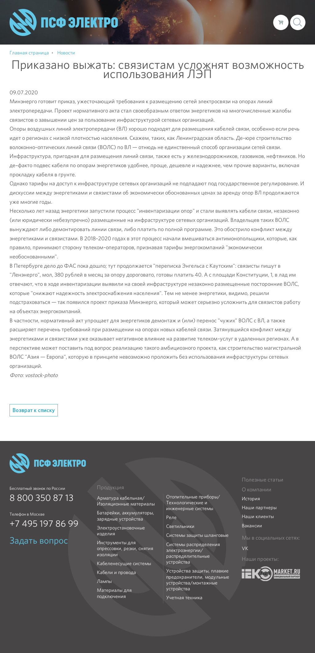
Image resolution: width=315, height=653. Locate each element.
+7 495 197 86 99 (44, 523)
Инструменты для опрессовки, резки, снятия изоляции (125, 548)
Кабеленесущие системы (124, 563)
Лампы (104, 581)
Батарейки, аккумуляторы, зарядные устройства (125, 515)
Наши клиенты (258, 516)
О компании (151, 22)
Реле (171, 517)
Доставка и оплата (218, 22)
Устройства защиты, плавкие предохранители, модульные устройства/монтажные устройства (197, 580)
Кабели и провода (116, 572)
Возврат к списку (34, 410)
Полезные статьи (262, 479)
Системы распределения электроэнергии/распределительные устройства (193, 553)
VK (245, 548)
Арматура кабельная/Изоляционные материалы (126, 501)
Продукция (110, 487)
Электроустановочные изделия (121, 531)
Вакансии (252, 526)
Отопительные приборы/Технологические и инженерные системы (193, 503)
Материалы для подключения (114, 593)
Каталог (180, 22)
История (251, 499)
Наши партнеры (259, 507)
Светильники (180, 526)
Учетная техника (184, 597)
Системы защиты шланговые (197, 535)
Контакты (257, 22)
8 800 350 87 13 (42, 497)
